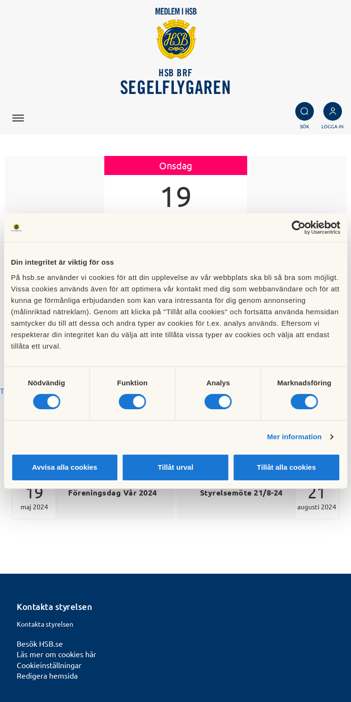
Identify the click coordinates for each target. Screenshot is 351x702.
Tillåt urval (175, 467)
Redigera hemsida (47, 675)
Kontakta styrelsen (45, 623)
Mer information (294, 437)
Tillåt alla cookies (286, 467)
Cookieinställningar (49, 665)
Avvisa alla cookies (64, 467)
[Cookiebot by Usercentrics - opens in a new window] (298, 227)
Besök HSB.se (40, 643)
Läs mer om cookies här (56, 654)
